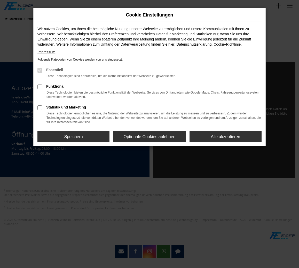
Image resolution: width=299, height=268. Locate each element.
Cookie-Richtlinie (227, 44)
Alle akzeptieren (225, 137)
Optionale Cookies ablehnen (149, 137)
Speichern (73, 137)
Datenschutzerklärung (193, 44)
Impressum (46, 52)
